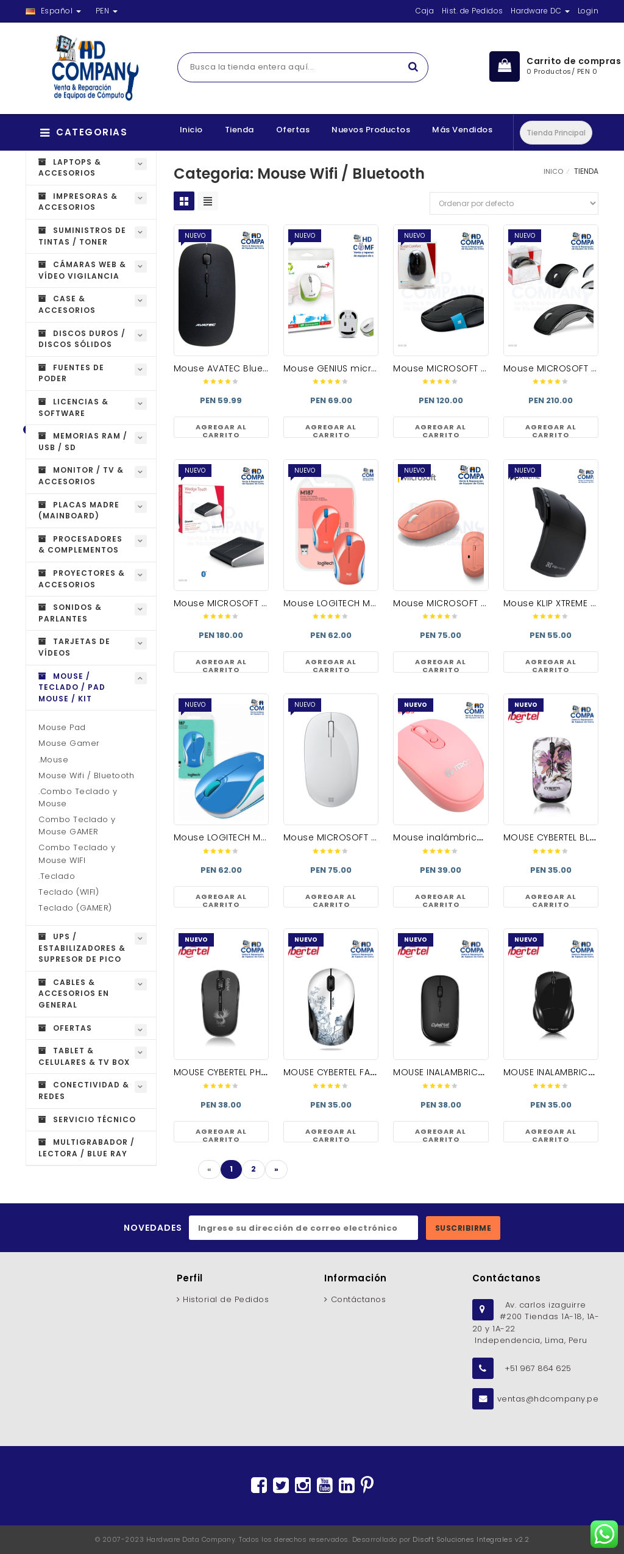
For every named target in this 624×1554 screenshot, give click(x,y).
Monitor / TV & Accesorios (81, 476)
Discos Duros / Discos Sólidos (82, 339)
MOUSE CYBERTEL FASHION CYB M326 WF (371, 1072)
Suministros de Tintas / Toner (82, 236)
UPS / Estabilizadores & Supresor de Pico (82, 947)
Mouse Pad (62, 727)
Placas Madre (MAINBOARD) (78, 510)
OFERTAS (65, 1028)
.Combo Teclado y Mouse (77, 797)
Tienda (239, 129)
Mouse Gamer (69, 743)
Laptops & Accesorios (69, 168)
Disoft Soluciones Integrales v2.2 (471, 1539)
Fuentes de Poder (71, 373)
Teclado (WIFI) (68, 892)
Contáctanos (358, 1299)
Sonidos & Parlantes (70, 613)
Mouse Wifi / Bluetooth (86, 775)
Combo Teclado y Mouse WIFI (77, 853)
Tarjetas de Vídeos (74, 647)
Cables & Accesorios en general (73, 993)
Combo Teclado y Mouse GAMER (77, 825)
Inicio (191, 129)
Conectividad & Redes (83, 1090)
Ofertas (293, 129)
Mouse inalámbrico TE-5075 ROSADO (477, 837)
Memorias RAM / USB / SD (82, 442)
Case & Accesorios (67, 304)
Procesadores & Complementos (80, 545)
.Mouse (53, 759)
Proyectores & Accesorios (81, 579)
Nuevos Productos (371, 129)
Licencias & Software (73, 407)
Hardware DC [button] (540, 10)
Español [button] (53, 10)
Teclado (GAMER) (75, 908)
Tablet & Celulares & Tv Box (84, 1056)
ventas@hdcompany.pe (548, 1399)
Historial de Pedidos (226, 1299)
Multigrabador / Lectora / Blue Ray (86, 1148)
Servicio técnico (87, 1119)
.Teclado (56, 876)
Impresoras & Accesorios (78, 202)
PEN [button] (107, 10)
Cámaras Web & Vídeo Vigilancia (82, 270)
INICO (553, 171)
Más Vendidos (462, 129)
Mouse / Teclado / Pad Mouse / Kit (71, 687)
